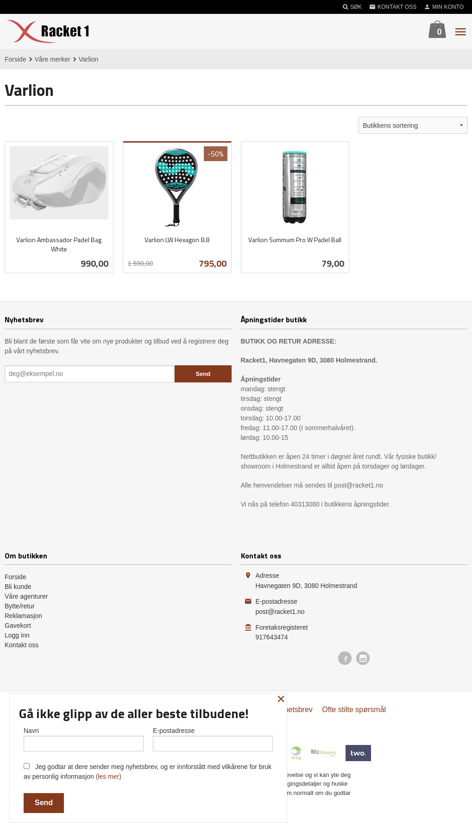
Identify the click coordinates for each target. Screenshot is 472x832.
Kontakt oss (21, 645)
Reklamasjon (23, 615)
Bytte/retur (20, 606)
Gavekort (18, 625)
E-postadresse (213, 738)
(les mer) (108, 776)
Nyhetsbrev (294, 709)
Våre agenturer (26, 596)
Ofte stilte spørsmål (354, 709)
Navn (84, 738)
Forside (15, 59)
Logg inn (17, 635)
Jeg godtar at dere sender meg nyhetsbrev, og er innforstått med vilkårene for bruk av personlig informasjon (147, 771)
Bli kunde (18, 586)
